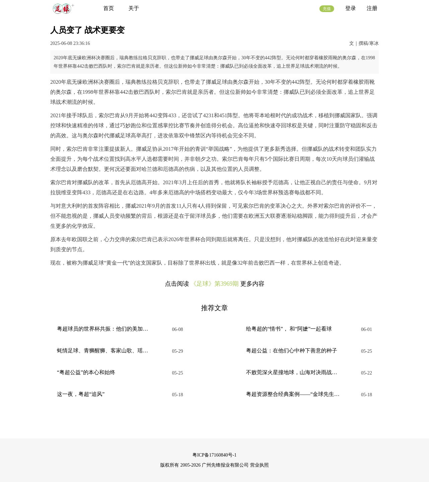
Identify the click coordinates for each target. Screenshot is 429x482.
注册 (372, 8)
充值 (327, 8)
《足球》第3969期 (214, 283)
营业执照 (259, 465)
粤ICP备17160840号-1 (214, 455)
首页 (108, 8)
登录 (350, 8)
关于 (133, 8)
